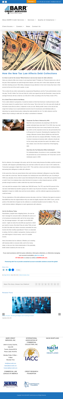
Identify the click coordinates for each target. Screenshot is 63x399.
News (28, 275)
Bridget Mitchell (7, 275)
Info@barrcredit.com (10, 363)
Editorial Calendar (23, 275)
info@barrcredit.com (56, 1)
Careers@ (6, 368)
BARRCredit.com (42, 257)
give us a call (38, 255)
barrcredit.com (13, 365)
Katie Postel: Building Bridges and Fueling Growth (18, 315)
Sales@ (6, 365)
